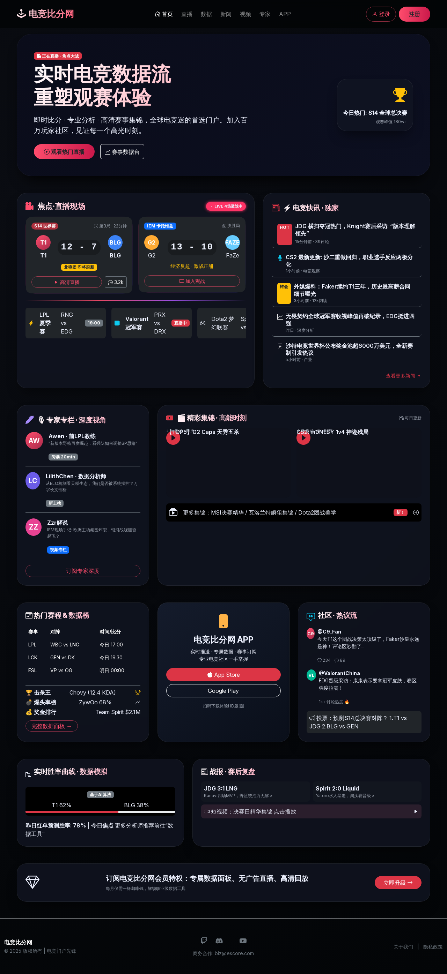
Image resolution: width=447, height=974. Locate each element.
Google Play (223, 690)
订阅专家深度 (83, 570)
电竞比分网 (45, 13)
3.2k (116, 282)
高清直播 (67, 282)
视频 (245, 13)
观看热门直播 (64, 151)
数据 (206, 13)
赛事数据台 (122, 151)
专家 (265, 13)
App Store (223, 674)
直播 (186, 13)
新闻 (226, 13)
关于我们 (403, 947)
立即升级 (398, 882)
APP (285, 13)
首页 (164, 13)
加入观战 (192, 281)
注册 (414, 13)
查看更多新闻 (404, 376)
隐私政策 (433, 947)
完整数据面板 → (51, 725)
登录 (381, 13)
